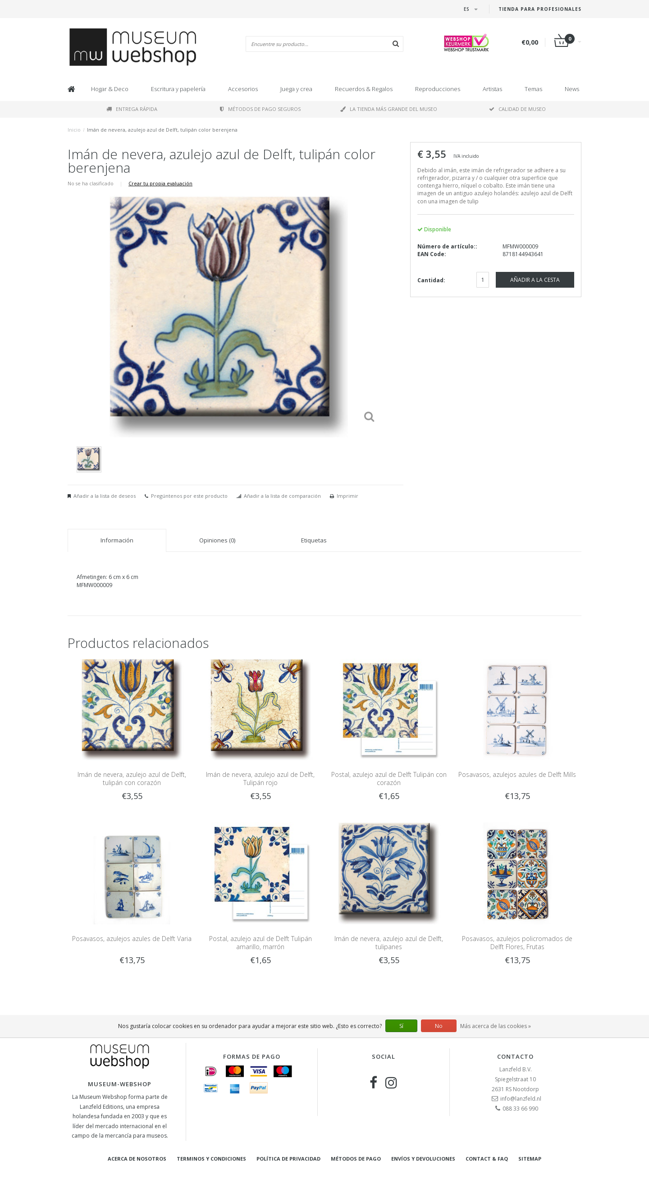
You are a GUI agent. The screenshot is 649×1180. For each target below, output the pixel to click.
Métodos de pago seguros (260, 109)
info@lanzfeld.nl (520, 1098)
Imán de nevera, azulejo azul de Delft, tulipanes (388, 942)
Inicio (74, 129)
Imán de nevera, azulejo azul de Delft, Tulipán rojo (260, 778)
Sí (401, 1026)
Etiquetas (314, 540)
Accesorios (243, 89)
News (572, 89)
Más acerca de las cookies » (495, 1026)
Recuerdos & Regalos (364, 89)
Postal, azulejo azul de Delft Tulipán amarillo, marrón (260, 942)
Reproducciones (437, 89)
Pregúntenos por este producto (189, 495)
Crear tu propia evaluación (160, 183)
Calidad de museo (517, 109)
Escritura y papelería (178, 89)
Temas (533, 89)
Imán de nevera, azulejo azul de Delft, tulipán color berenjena (162, 129)
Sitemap (529, 1158)
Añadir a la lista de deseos (104, 495)
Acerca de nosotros (137, 1158)
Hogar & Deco (109, 89)
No (439, 1026)
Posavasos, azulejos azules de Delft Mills (517, 774)
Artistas (492, 89)
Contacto (515, 1056)
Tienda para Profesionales (539, 9)
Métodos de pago (356, 1158)
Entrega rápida (131, 109)
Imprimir (347, 495)
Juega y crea (296, 89)
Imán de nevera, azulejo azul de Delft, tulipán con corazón (132, 778)
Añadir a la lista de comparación (282, 495)
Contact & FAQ (487, 1158)
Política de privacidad (288, 1158)
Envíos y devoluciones (423, 1158)
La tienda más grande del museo (388, 109)
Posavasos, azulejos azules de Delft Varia (132, 938)
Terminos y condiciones (211, 1158)
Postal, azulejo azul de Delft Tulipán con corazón (389, 778)
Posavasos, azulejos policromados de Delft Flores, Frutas (517, 942)
